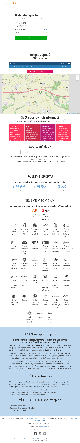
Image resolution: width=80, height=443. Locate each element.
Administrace (73, 3)
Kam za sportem (21, 23)
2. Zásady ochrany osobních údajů (22, 408)
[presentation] (65, 121)
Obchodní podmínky (29, 439)
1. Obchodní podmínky (17, 406)
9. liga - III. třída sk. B (41, 66)
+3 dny (44, 29)
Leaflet (68, 113)
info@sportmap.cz (44, 426)
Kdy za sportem (21, 29)
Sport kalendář (18, 439)
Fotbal (40, 63)
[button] (40, 92)
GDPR (37, 439)
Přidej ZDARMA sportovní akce (40, 71)
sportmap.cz (30, 418)
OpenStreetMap (73, 113)
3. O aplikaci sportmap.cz (18, 410)
